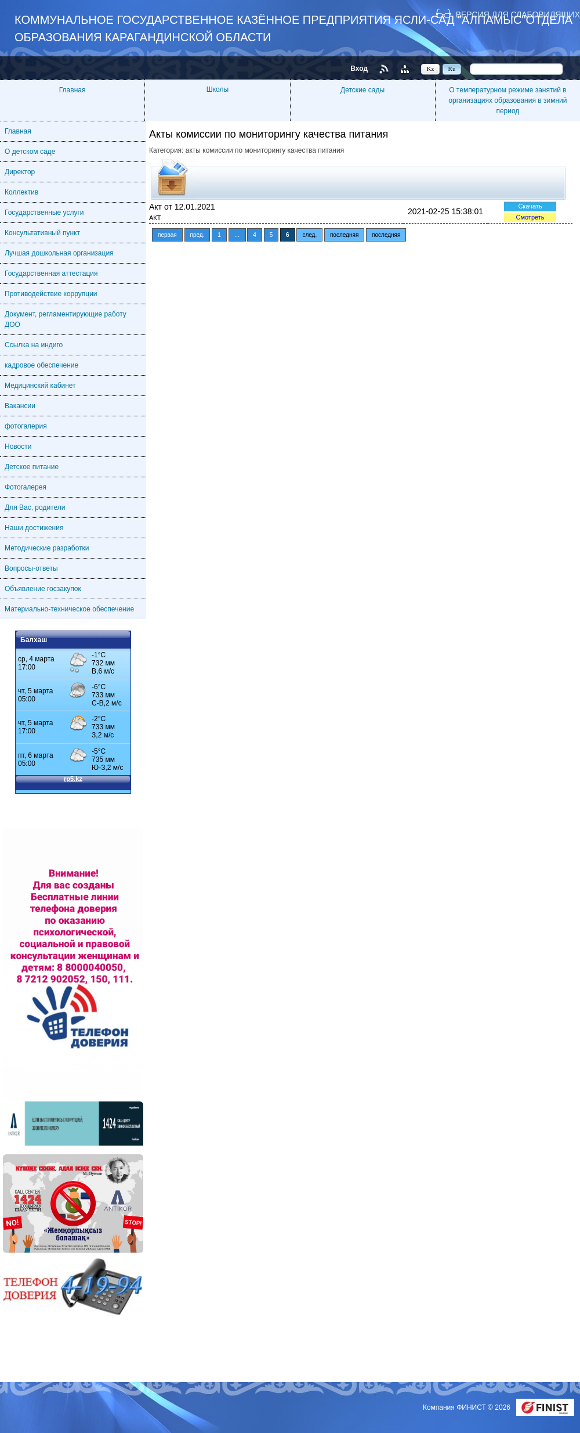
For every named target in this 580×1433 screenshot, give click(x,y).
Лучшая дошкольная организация (59, 253)
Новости (18, 446)
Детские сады (362, 90)
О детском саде (30, 151)
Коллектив (21, 192)
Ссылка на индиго (34, 345)
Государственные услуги (44, 212)
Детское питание (32, 467)
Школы (217, 89)
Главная (72, 90)
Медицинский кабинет (40, 385)
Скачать (530, 206)
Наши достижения (34, 528)
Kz (430, 68)
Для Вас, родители (35, 507)
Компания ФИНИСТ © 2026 (467, 1407)
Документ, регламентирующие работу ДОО (65, 319)
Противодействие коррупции (51, 294)
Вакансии (20, 406)
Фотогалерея (25, 487)
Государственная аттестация (51, 273)
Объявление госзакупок (43, 589)
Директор (20, 172)
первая (167, 235)
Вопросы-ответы (31, 568)
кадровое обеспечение (41, 365)
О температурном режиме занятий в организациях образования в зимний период (507, 100)
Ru (452, 68)
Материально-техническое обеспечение (69, 609)
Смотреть (530, 217)
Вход (359, 68)
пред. (197, 235)
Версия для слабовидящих (518, 14)
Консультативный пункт (42, 233)
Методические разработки (47, 548)
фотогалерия (26, 426)
